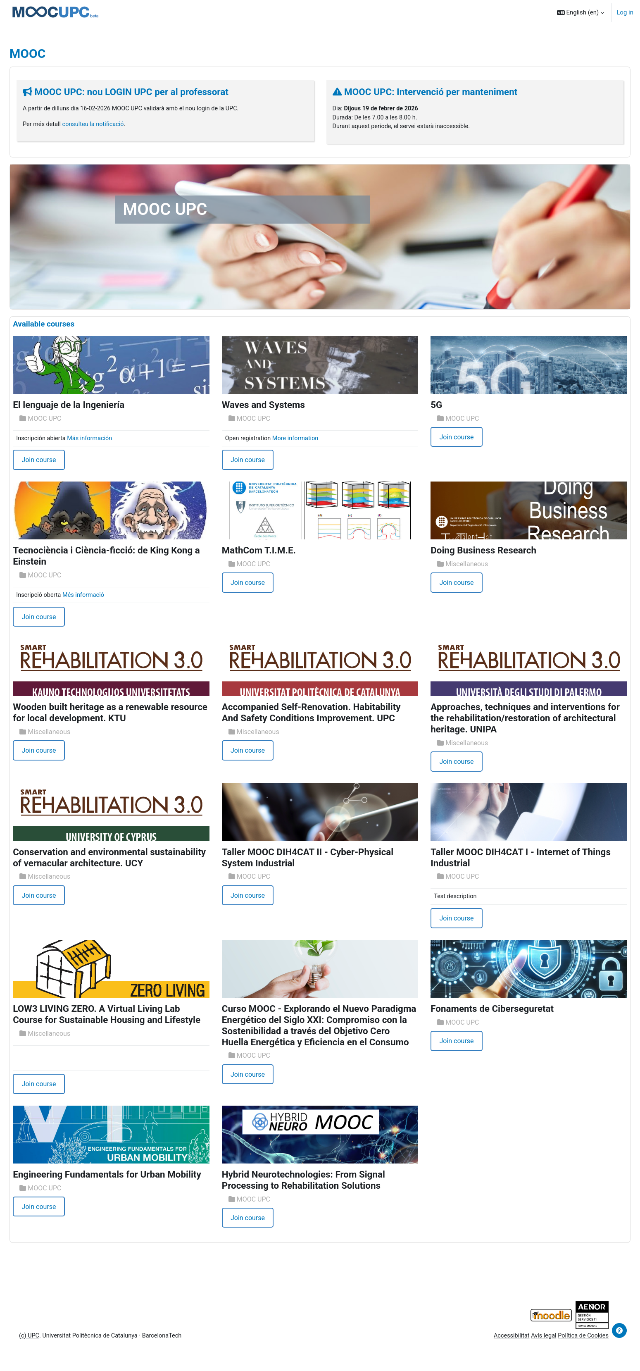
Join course (59, 461)
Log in (624, 12)
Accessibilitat (488, 1350)
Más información (112, 439)
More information (304, 439)
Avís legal (521, 1350)
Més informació (106, 596)
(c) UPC (49, 1350)
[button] (581, 12)
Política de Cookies (562, 1350)
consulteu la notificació (115, 125)
